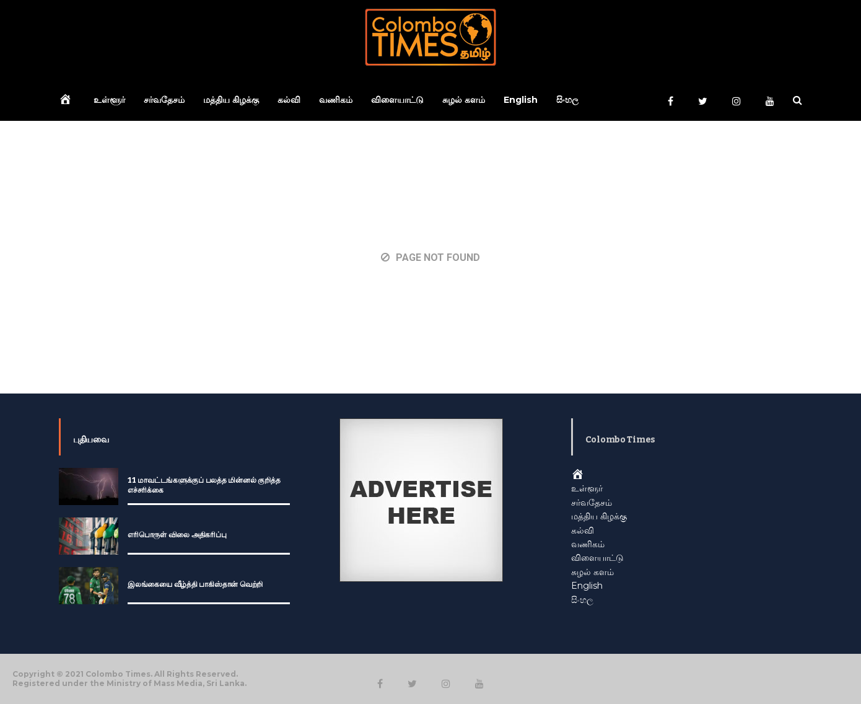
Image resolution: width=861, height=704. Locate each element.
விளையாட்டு (397, 99)
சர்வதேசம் (164, 99)
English (521, 99)
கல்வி (289, 99)
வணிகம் (335, 99)
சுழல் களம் (463, 99)
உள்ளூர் (109, 99)
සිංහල (567, 99)
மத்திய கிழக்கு (231, 99)
